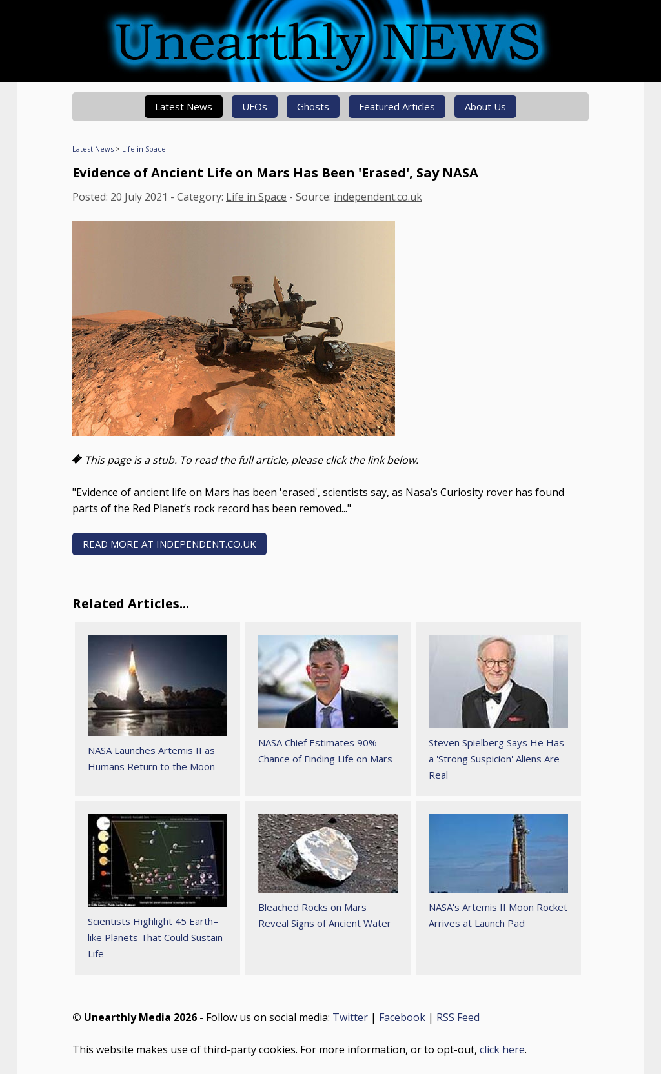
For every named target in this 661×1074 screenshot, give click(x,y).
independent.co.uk (378, 197)
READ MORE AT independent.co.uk (169, 543)
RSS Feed (458, 1017)
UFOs (254, 106)
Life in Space (144, 149)
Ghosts (313, 106)
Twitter (350, 1017)
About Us (485, 106)
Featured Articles (397, 106)
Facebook (402, 1017)
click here (502, 1049)
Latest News (183, 106)
